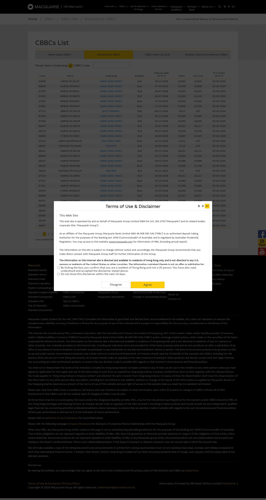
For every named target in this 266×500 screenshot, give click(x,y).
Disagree (116, 284)
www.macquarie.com (121, 241)
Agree (147, 284)
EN (207, 206)
